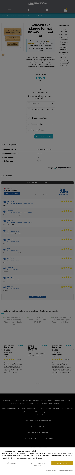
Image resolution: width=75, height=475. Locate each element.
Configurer (12, 463)
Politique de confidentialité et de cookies (59, 471)
